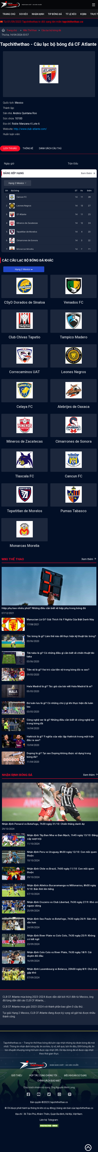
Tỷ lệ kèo (71, 14)
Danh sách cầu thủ (50, 148)
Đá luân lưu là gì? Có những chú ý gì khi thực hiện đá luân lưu (60, 705)
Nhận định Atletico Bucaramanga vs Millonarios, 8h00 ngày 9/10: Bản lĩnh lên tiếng (61, 887)
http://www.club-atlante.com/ (30, 128)
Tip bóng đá (55, 14)
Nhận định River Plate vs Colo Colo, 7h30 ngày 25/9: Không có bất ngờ (61, 937)
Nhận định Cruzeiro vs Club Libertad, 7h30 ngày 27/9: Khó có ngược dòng (62, 904)
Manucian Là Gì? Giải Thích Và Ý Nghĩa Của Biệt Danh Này (60, 619)
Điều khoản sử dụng (75, 1075)
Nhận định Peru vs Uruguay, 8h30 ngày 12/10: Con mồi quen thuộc (62, 854)
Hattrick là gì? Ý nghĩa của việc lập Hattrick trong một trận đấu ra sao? (60, 738)
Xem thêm (88, 173)
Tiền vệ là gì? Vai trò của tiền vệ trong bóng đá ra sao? (58, 669)
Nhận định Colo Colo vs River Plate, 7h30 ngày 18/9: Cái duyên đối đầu (59, 954)
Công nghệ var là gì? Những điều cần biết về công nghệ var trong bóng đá (60, 721)
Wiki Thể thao (30, 30)
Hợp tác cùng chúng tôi (43, 1075)
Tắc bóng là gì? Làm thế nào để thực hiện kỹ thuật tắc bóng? (61, 636)
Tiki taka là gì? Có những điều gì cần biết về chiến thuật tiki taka (60, 654)
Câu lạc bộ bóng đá (51, 30)
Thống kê (28, 148)
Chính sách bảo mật (49, 1080)
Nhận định (38, 14)
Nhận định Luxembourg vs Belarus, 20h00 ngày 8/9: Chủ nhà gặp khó (62, 971)
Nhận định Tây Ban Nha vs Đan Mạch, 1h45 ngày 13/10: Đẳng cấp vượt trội (62, 837)
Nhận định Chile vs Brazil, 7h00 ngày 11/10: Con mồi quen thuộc (60, 870)
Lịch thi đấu (10, 148)
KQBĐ (83, 14)
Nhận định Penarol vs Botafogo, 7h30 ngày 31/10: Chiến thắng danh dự (43, 823)
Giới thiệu (16, 1075)
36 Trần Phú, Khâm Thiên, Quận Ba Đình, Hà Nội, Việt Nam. (53, 1114)
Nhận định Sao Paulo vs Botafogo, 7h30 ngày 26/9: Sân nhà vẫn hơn (61, 920)
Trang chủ (9, 14)
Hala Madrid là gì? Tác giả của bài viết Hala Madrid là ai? (59, 686)
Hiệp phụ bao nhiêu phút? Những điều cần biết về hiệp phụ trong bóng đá (44, 608)
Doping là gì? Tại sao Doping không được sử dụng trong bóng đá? (59, 755)
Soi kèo (23, 14)
